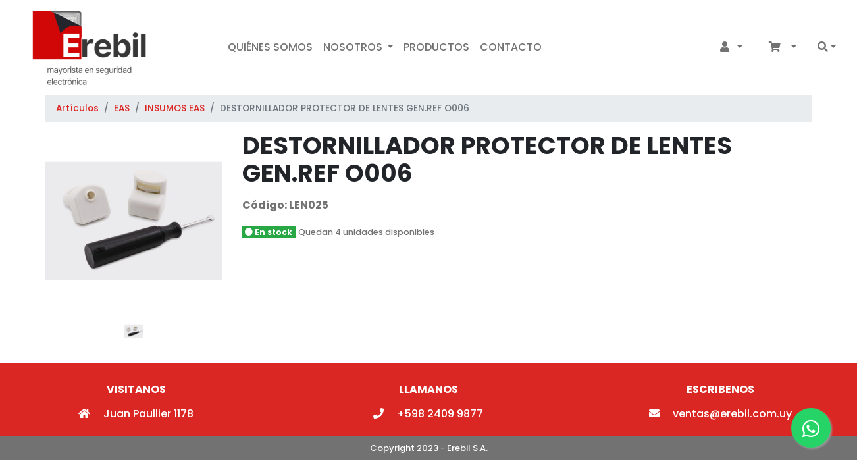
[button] (728, 47)
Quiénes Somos (270, 47)
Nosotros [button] (354, 47)
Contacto (511, 47)
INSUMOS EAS (175, 108)
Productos (436, 47)
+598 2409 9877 (428, 413)
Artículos (77, 108)
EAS (122, 108)
